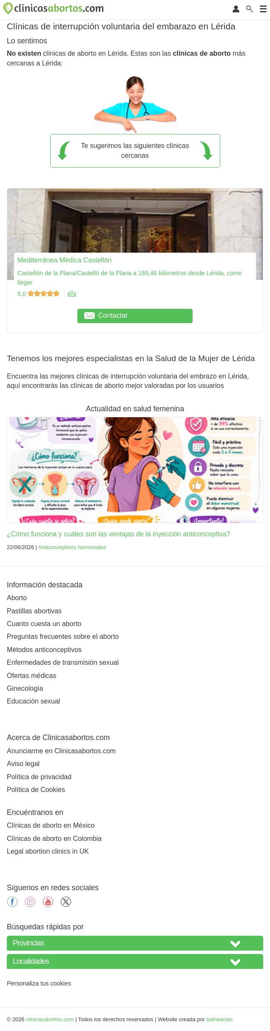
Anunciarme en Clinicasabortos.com (61, 751)
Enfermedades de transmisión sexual (63, 662)
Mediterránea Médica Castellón (64, 260)
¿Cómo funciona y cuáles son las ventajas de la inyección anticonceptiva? (118, 534)
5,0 (39, 294)
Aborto (17, 597)
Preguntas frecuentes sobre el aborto (63, 636)
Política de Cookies (36, 789)
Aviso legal (23, 763)
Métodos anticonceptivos (44, 649)
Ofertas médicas (31, 675)
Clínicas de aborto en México (50, 825)
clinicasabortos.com (50, 1019)
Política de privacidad (39, 776)
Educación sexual (33, 701)
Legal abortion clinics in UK (48, 851)
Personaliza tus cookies (39, 983)
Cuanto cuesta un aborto (44, 623)
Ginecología (25, 688)
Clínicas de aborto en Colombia (54, 838)
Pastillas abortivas (34, 611)
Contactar (106, 315)
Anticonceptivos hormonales (72, 547)
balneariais (219, 1019)
